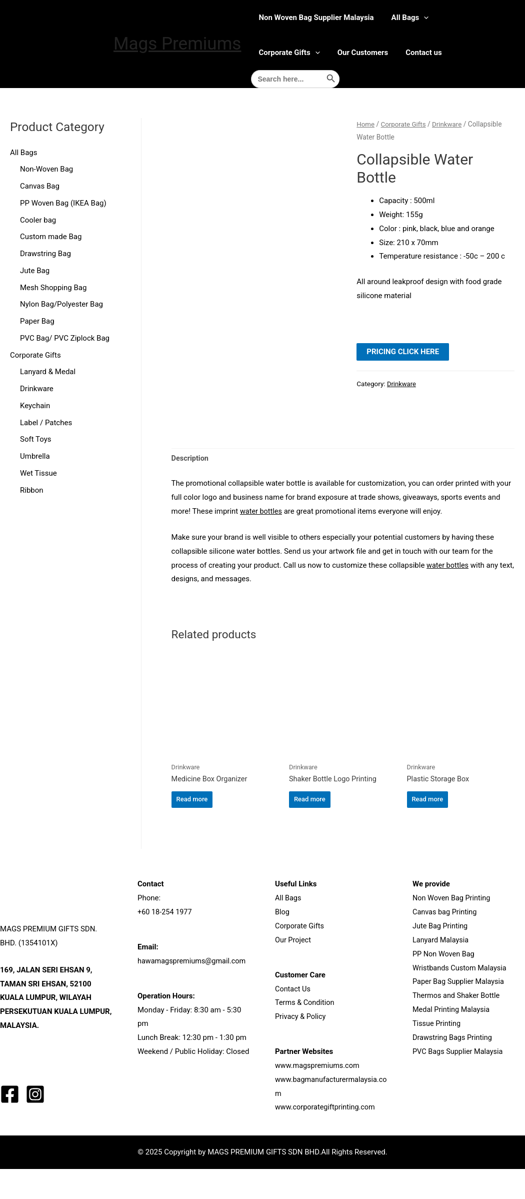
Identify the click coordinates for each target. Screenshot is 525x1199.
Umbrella (35, 456)
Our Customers (363, 52)
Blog (282, 941)
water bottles (262, 538)
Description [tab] (191, 485)
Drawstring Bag (45, 253)
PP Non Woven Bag (444, 983)
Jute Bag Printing (441, 955)
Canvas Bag (40, 186)
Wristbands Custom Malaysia (461, 997)
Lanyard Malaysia (441, 969)
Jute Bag (35, 270)
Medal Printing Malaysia (452, 1039)
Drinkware (37, 388)
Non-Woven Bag (46, 169)
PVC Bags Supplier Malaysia (459, 1080)
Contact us (424, 52)
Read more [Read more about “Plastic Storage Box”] (428, 828)
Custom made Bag (51, 236)
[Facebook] (10, 1123)
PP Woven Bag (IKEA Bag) (63, 203)
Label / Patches (46, 422)
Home (365, 124)
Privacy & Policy (301, 1046)
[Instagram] (35, 1123)
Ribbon (32, 490)
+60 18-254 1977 (166, 941)
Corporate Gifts (289, 52)
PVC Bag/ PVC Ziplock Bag (65, 338)
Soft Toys (36, 439)
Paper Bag (37, 321)
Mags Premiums (177, 44)
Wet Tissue (38, 473)
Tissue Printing (437, 1053)
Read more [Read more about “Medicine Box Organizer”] (192, 828)
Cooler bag (38, 220)
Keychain (35, 405)
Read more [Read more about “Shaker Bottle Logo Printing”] (310, 828)
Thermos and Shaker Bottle (457, 1025)
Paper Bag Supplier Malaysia (460, 1011)
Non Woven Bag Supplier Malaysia (316, 17)
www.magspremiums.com (318, 1095)
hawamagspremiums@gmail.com (194, 990)
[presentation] (423, 17)
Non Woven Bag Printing (452, 927)
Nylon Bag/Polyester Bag (61, 304)
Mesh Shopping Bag (53, 287)
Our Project (293, 969)
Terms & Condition (305, 1032)
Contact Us (293, 1018)
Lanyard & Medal (48, 371)
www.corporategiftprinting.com (327, 1136)
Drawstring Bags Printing (453, 1066)
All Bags (410, 17)
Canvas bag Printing (445, 941)
